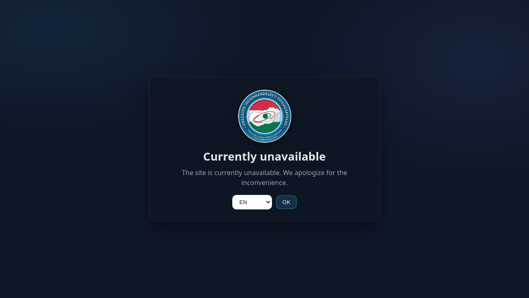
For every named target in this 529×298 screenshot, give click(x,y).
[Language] (252, 202)
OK (286, 202)
